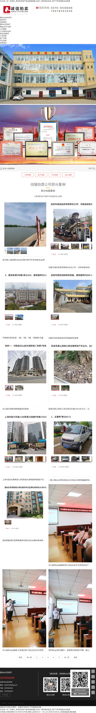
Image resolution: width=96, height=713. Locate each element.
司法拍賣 (55, 175)
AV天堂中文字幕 (21, 712)
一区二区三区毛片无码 (49, 712)
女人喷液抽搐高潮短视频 (67, 712)
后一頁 (66, 657)
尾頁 (75, 657)
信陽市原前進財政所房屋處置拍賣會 (63, 338)
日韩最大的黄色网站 (7, 712)
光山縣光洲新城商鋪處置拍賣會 (15, 409)
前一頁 (29, 657)
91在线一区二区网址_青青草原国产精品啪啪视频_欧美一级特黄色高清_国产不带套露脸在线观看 (35, 1)
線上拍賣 (68, 175)
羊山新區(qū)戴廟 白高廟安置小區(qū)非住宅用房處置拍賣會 (27, 650)
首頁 (4, 168)
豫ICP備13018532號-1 (16, 703)
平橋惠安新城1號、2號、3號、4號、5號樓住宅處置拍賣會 (26, 338)
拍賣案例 (11, 168)
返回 (92, 168)
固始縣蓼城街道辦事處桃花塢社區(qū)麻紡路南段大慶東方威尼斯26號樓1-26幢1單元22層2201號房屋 (44, 540)
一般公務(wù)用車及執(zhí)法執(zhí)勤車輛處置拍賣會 (70, 480)
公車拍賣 (27, 175)
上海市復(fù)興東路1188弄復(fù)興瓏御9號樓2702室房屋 (25, 480)
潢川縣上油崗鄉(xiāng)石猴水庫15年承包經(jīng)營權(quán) (27, 260)
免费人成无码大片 (34, 712)
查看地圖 (5, 695)
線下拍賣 (41, 175)
